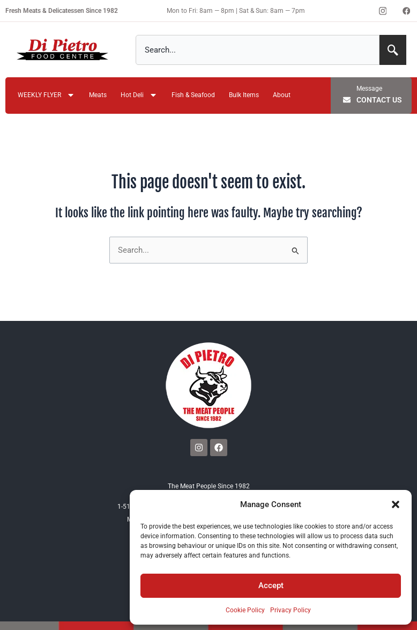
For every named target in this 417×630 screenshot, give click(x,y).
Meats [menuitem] (98, 95)
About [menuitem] (282, 95)
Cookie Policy (245, 610)
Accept (271, 585)
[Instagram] (383, 11)
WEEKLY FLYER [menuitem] (46, 96)
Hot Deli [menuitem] (139, 96)
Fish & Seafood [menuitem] (193, 95)
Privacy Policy (290, 610)
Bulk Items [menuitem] (244, 95)
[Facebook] (406, 11)
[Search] (392, 50)
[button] (395, 504)
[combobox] (257, 50)
